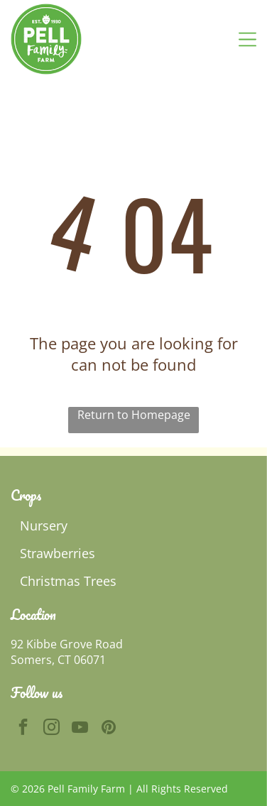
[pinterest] (108, 728)
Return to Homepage (133, 415)
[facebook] (23, 728)
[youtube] (79, 728)
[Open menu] (247, 39)
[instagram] (51, 728)
